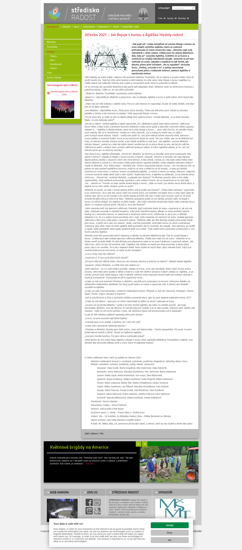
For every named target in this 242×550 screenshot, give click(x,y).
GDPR (116, 26)
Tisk (101, 433)
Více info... (90, 463)
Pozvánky (52, 46)
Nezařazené (56, 64)
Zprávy (50, 51)
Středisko (89, 26)
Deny (169, 532)
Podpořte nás (130, 26)
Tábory (66, 26)
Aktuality (53, 26)
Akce (77, 26)
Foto (49, 72)
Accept (169, 525)
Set (169, 540)
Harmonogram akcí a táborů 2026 (64, 93)
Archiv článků (54, 77)
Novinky (51, 41)
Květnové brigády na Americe (79, 446)
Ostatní (53, 68)
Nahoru (94, 433)
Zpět (87, 433)
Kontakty (104, 26)
